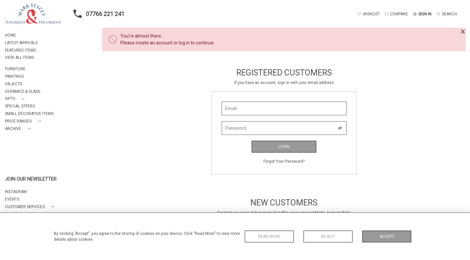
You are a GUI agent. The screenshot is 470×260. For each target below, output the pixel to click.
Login (284, 146)
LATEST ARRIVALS (21, 43)
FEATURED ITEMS (20, 50)
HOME (10, 35)
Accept (387, 236)
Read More (269, 236)
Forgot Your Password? (284, 161)
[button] (16, 99)
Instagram (16, 191)
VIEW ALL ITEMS (19, 57)
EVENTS (12, 199)
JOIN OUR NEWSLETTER (30, 179)
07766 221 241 (97, 13)
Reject (328, 236)
